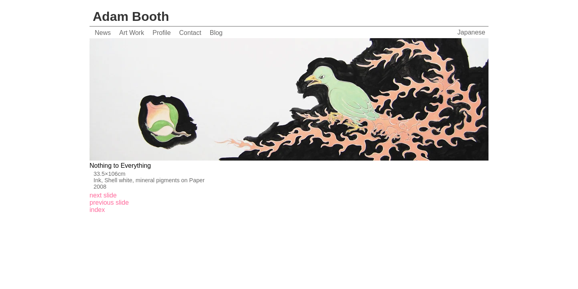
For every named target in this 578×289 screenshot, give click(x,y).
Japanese (471, 32)
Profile (162, 32)
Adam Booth (131, 16)
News (103, 32)
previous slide (109, 202)
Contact (190, 32)
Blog (216, 32)
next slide (103, 195)
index (97, 209)
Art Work (131, 32)
